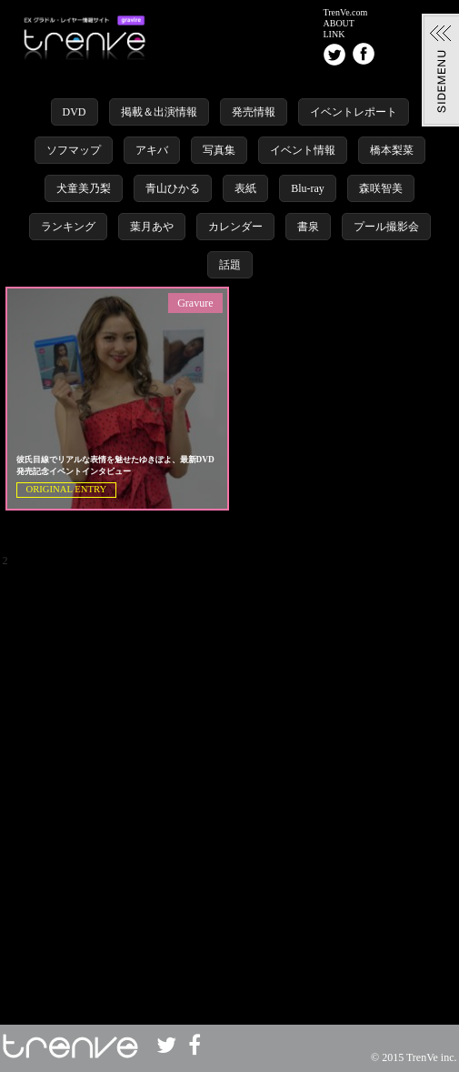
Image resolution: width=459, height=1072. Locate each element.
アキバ (151, 150)
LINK (334, 34)
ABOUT (339, 23)
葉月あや (152, 226)
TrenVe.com (346, 12)
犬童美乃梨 (83, 188)
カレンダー (235, 226)
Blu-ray (307, 188)
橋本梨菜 (392, 150)
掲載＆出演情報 (159, 112)
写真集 (219, 150)
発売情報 (253, 112)
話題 (230, 264)
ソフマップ (73, 150)
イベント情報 (302, 150)
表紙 (245, 188)
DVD (74, 112)
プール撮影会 (386, 226)
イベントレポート (353, 112)
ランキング (68, 226)
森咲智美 (381, 188)
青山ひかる (172, 188)
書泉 (308, 226)
